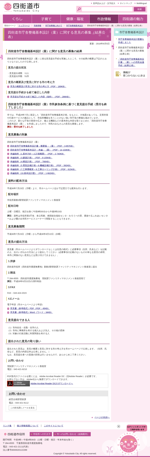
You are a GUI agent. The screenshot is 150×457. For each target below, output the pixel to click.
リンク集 (7, 426)
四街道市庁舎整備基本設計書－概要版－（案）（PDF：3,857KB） (42, 146)
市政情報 (37, 26)
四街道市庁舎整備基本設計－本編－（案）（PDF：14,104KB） (40, 150)
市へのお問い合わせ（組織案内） (73, 434)
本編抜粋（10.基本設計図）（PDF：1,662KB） (33, 173)
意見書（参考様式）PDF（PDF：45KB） (30, 308)
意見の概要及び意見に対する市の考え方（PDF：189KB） (38, 86)
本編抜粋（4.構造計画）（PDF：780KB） (30, 161)
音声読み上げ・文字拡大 (104, 3)
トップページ (24, 26)
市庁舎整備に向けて (53, 26)
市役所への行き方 (41, 434)
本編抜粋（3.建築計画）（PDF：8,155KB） (31, 158)
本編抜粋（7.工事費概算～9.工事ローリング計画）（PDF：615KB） (43, 169)
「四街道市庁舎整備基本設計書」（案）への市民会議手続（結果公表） (131, 62)
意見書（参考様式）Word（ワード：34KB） (31, 312)
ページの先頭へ (102, 417)
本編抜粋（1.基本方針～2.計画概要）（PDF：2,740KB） (37, 154)
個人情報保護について (28, 426)
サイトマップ (126, 3)
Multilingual (142, 3)
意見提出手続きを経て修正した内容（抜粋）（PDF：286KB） (40, 97)
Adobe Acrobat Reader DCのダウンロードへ (40, 383)
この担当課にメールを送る (22, 408)
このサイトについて (53, 426)
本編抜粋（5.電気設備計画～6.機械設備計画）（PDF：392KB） (41, 165)
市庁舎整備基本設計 (74, 26)
